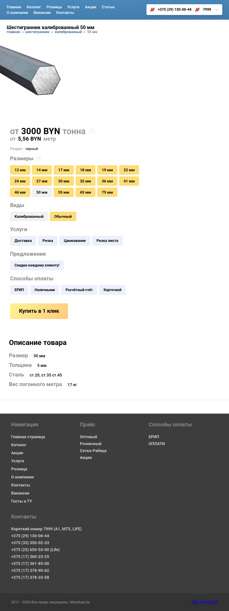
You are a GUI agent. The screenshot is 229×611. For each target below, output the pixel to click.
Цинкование (75, 240)
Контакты (65, 12)
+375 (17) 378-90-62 (30, 570)
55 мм (63, 192)
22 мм (129, 170)
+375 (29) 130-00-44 (169, 9)
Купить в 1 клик (39, 311)
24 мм (20, 181)
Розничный (91, 443)
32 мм (85, 181)
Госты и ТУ (21, 501)
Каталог (34, 7)
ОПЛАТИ (156, 443)
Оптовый (88, 436)
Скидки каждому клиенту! (37, 265)
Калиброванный (68, 32)
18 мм (85, 170)
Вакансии (42, 12)
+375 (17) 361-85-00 (30, 563)
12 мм (20, 170)
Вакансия (20, 493)
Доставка (23, 240)
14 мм (42, 170)
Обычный (63, 216)
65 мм (85, 192)
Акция (86, 457)
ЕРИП (19, 290)
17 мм (63, 170)
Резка (47, 240)
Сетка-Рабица (93, 450)
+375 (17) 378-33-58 (30, 577)
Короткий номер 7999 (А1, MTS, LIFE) (46, 528)
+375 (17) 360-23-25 (30, 556)
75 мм (107, 192)
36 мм (107, 181)
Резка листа (107, 240)
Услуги (73, 7)
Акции (90, 7)
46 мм (20, 192)
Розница (54, 7)
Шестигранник (37, 32)
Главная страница (28, 436)
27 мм (42, 181)
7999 (201, 9)
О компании (17, 12)
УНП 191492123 (204, 602)
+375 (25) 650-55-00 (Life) (35, 549)
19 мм (107, 170)
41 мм (129, 181)
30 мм (63, 181)
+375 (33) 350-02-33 (30, 542)
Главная (14, 7)
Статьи (108, 7)
